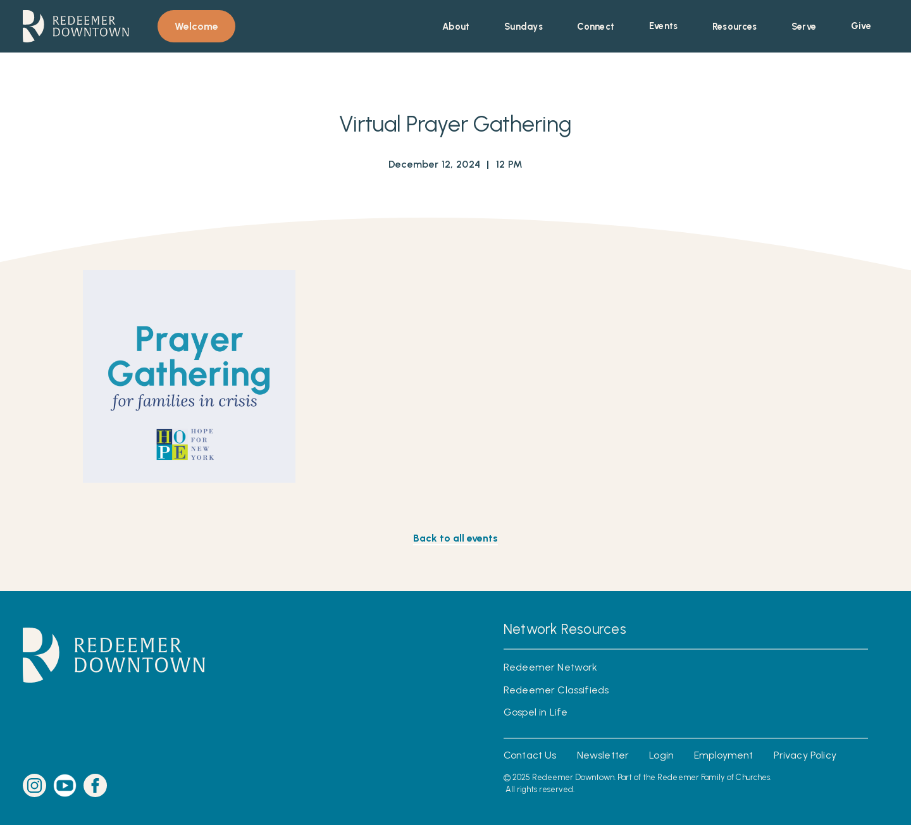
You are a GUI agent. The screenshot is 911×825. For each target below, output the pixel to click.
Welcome (196, 26)
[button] (455, 26)
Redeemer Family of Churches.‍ (714, 777)
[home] (76, 26)
